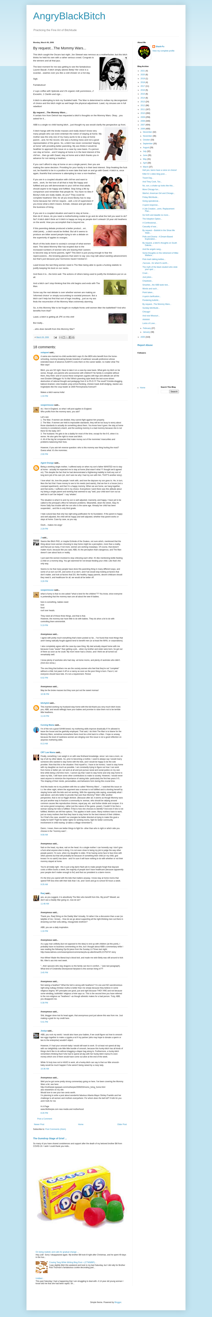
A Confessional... (149, 223)
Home (80, 1124)
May (145, 159)
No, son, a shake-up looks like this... (158, 186)
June (145, 155)
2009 (143, 117)
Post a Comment (44, 1119)
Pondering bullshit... (151, 300)
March (146, 167)
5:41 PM (44, 1022)
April (145, 163)
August (146, 147)
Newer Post (39, 1124)
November (148, 136)
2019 (143, 78)
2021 (143, 71)
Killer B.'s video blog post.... (154, 174)
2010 (143, 113)
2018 (143, 82)
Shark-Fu (160, 46)
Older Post (122, 1124)
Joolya (44, 1031)
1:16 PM (44, 931)
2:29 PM (44, 529)
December (148, 132)
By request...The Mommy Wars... (156, 304)
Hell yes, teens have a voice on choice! (159, 170)
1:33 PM (44, 396)
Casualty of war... (150, 226)
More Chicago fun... (151, 189)
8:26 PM (44, 1113)
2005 (143, 337)
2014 (143, 98)
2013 (143, 102)
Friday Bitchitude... (150, 197)
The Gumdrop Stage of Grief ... (50, 1138)
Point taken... (148, 292)
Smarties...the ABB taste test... (155, 285)
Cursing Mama (47, 725)
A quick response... (150, 205)
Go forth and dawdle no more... (156, 215)
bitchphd (45, 703)
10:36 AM (45, 1069)
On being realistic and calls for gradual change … (57, 1252)
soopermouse (47, 405)
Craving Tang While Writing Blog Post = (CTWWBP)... (72, 1262)
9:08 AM (44, 835)
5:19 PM (44, 625)
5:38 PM (44, 1003)
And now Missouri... (151, 316)
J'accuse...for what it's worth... (155, 263)
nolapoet (45, 352)
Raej (43, 893)
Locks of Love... (149, 323)
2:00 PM (44, 454)
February (147, 328)
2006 (143, 129)
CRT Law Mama (48, 752)
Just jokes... (147, 277)
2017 (143, 86)
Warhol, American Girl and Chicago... (158, 193)
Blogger (117, 1302)
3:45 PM (44, 972)
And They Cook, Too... (152, 182)
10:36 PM (45, 694)
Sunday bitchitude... (151, 308)
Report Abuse (145, 345)
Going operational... (151, 201)
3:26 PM (44, 581)
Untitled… (40, 1278)
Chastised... (147, 281)
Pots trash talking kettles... (154, 259)
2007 (143, 125)
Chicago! (146, 312)
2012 (143, 105)
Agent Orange (47, 463)
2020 (143, 74)
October (147, 140)
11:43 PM (45, 716)
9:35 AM (44, 884)
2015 (143, 94)
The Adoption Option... (152, 219)
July (145, 151)
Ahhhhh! (146, 319)
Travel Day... (148, 178)
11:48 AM (45, 904)
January (147, 332)
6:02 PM (44, 678)
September (148, 143)
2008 (143, 121)
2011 (143, 109)
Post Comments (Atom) (55, 1129)
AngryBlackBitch (69, 15)
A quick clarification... (151, 296)
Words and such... (150, 288)
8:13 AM (44, 744)
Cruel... (145, 273)
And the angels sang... (152, 249)
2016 (143, 90)
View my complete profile (163, 51)
